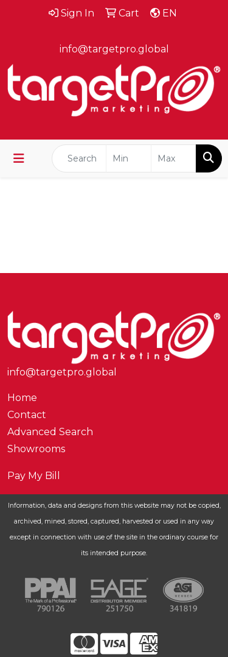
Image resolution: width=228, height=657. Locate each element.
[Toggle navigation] (19, 158)
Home (22, 397)
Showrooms (36, 449)
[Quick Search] (79, 158)
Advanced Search (50, 432)
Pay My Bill (33, 475)
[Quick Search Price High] (173, 158)
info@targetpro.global (114, 49)
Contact (26, 415)
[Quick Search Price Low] (128, 158)
